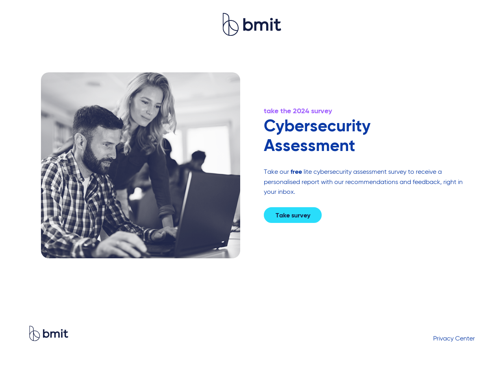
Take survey (293, 216)
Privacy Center (454, 339)
